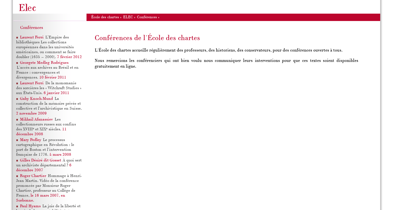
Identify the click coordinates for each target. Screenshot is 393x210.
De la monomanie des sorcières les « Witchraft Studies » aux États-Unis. (48, 88)
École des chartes (105, 17)
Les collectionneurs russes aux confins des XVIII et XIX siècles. (46, 124)
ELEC (128, 17)
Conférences (31, 28)
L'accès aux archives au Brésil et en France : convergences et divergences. (47, 73)
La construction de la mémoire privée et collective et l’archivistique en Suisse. (49, 104)
